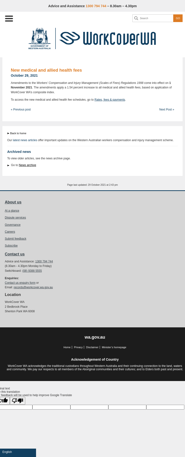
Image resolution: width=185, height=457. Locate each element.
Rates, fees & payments (109, 99)
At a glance (12, 210)
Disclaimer (92, 347)
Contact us (15, 254)
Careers (10, 231)
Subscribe (11, 245)
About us (13, 202)
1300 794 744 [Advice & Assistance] (96, 6)
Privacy (78, 347)
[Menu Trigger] (9, 18)
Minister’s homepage (114, 347)
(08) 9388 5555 (32, 270)
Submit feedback (15, 238)
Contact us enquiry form (20, 282)
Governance (12, 224)
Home (66, 347)
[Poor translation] (17, 401)
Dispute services (15, 217)
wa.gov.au (95, 337)
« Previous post (21, 109)
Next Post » (166, 109)
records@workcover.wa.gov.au (33, 287)
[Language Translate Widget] (18, 452)
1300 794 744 (44, 261)
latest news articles (25, 140)
